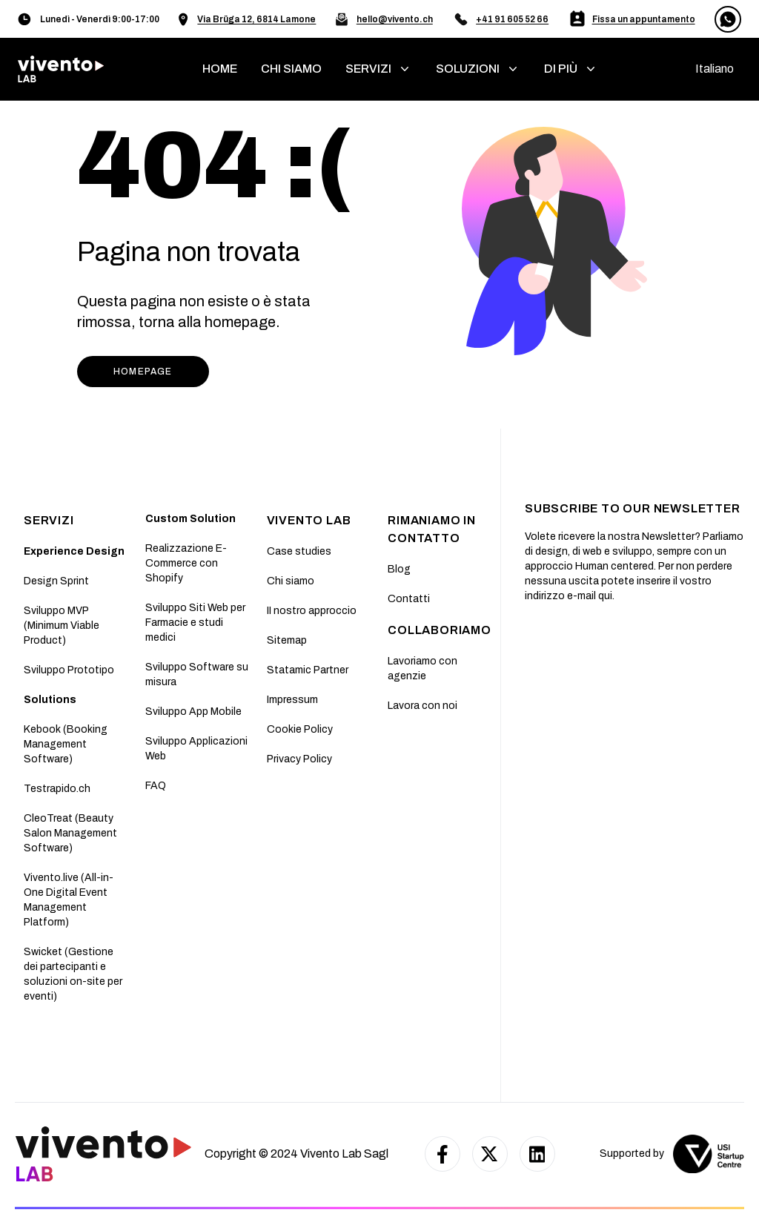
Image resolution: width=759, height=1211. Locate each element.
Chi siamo (290, 581)
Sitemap (287, 640)
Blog (399, 569)
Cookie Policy (300, 729)
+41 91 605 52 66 (512, 19)
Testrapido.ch (57, 788)
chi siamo (291, 68)
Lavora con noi (422, 705)
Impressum (292, 699)
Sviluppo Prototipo (69, 670)
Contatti (409, 598)
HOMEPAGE (143, 371)
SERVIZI (49, 520)
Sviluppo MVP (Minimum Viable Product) (61, 625)
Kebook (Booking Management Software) (65, 744)
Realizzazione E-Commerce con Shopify (186, 563)
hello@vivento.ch (395, 19)
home (219, 68)
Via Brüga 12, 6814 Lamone (256, 19)
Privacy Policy (299, 759)
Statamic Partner (307, 670)
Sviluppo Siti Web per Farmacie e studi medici (195, 622)
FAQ (155, 785)
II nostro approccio (312, 610)
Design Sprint (56, 581)
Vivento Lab (309, 520)
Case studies (299, 551)
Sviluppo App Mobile (193, 711)
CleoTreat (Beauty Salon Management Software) (70, 833)
